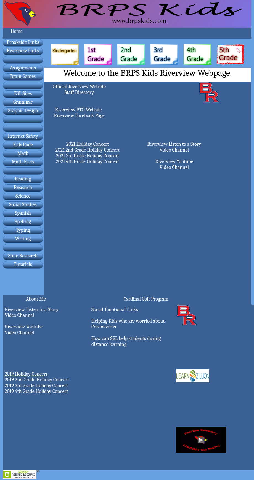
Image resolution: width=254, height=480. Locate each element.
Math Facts (23, 162)
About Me (36, 299)
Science (22, 196)
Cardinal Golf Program (146, 299)
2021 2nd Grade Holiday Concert (87, 150)
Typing (23, 230)
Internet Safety (23, 136)
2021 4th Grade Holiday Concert (87, 162)
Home (16, 31)
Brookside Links (23, 42)
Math (22, 153)
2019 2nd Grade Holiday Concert (37, 380)
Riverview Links (23, 51)
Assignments (23, 68)
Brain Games (23, 76)
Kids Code (23, 145)
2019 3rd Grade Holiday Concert (36, 386)
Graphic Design (23, 111)
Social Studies (23, 204)
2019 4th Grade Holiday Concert (36, 391)
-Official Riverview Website (78, 87)
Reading (23, 179)
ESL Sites (23, 93)
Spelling (23, 222)
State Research (23, 256)
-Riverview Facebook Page (78, 115)
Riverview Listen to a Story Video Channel (174, 147)
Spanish (23, 213)
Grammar (23, 102)
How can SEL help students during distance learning (126, 341)
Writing (23, 239)
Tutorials (23, 264)
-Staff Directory (78, 92)
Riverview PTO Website (78, 110)
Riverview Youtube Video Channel (174, 164)
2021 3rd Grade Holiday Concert (87, 156)
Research (23, 187)
